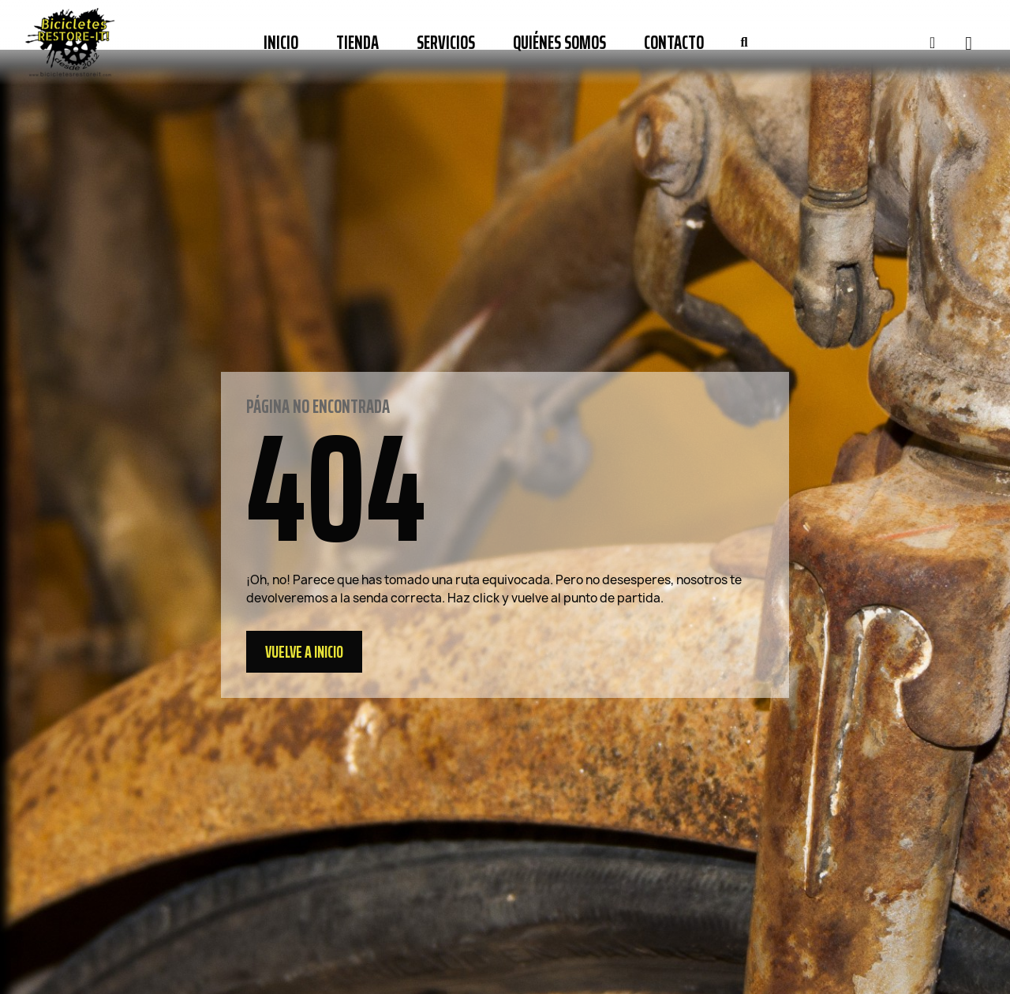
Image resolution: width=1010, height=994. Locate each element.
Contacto (674, 43)
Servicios (446, 43)
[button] (744, 42)
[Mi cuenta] (932, 42)
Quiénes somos (559, 43)
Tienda (357, 43)
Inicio (281, 43)
